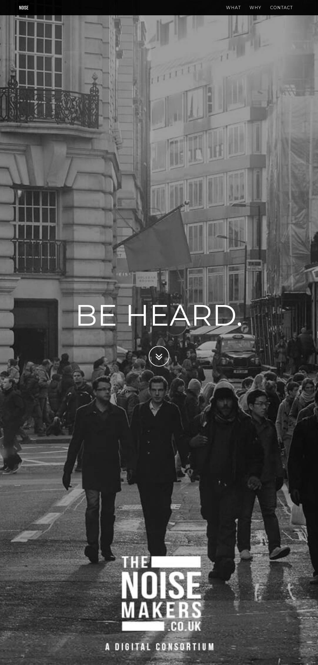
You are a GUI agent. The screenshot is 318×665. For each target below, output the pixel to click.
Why (255, 13)
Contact (281, 13)
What (233, 13)
